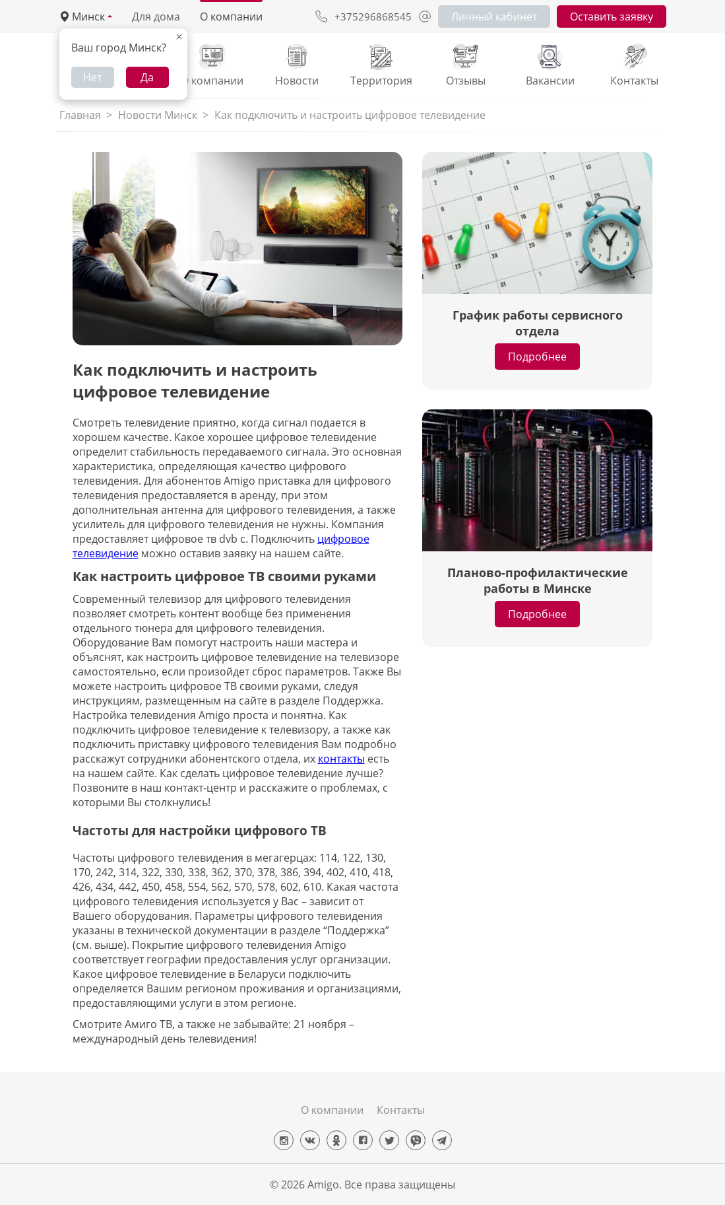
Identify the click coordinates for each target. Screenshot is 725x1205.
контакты (341, 758)
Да (147, 77)
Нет (92, 77)
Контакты (401, 1110)
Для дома (156, 16)
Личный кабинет (494, 16)
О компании (231, 16)
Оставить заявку (611, 16)
